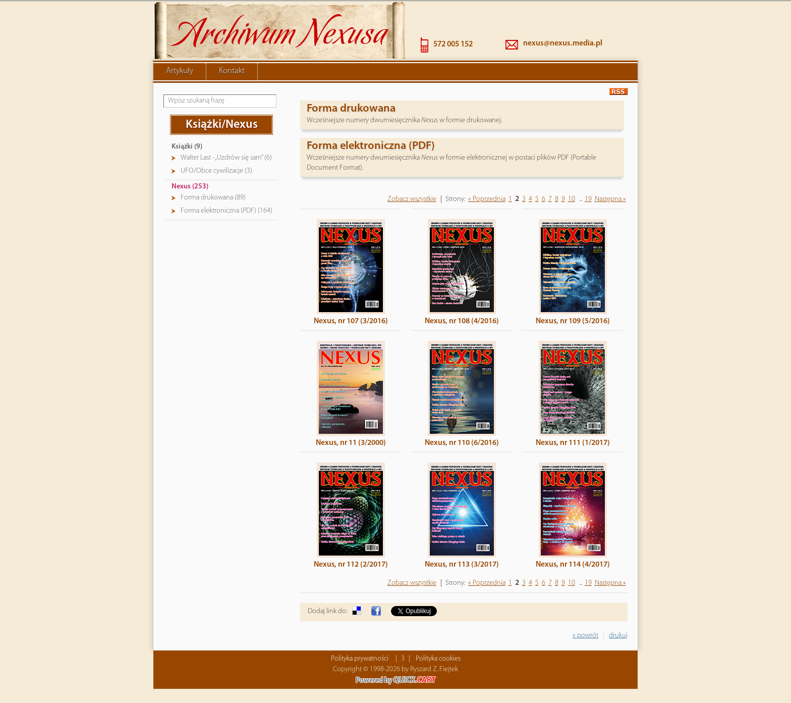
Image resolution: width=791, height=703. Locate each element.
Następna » (610, 198)
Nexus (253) (190, 185)
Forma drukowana (351, 108)
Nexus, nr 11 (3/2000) (351, 442)
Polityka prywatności (359, 658)
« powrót (585, 634)
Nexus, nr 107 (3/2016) (351, 320)
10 (571, 198)
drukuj (618, 634)
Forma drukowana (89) (213, 196)
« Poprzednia (486, 198)
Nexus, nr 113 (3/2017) (462, 564)
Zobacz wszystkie (411, 198)
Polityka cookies (438, 658)
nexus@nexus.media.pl (562, 42)
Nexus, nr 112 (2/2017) (351, 564)
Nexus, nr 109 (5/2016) (573, 320)
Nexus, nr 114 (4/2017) (573, 564)
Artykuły (179, 70)
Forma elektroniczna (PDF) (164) (226, 210)
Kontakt (232, 70)
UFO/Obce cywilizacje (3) (216, 170)
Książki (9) (187, 145)
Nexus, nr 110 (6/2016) (462, 442)
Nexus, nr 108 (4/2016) (462, 320)
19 (588, 198)
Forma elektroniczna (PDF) (371, 145)
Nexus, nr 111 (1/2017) (573, 442)
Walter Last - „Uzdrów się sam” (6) (226, 157)
